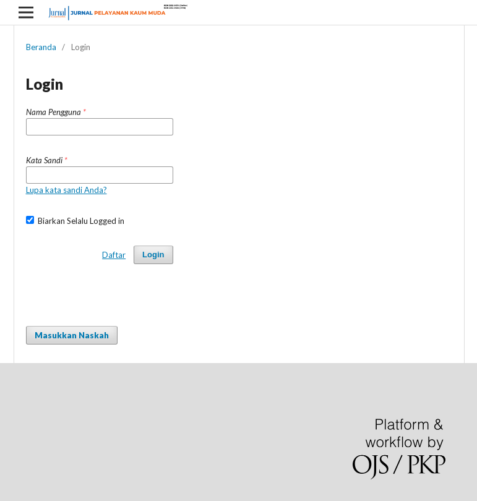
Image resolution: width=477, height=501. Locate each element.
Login (153, 254)
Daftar (114, 255)
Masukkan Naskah (72, 335)
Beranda (41, 47)
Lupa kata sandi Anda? (66, 190)
